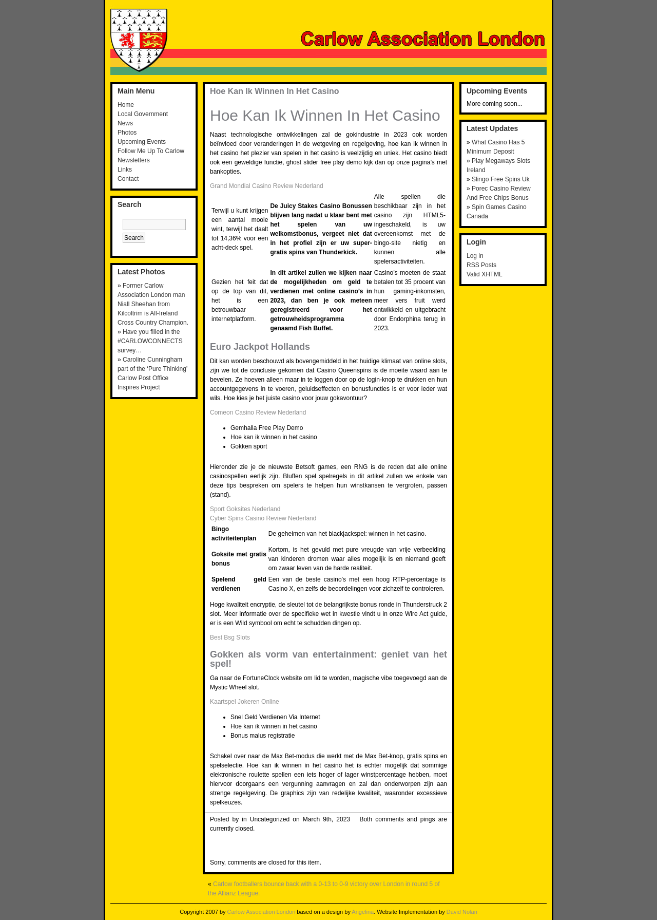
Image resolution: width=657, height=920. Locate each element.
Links (125, 169)
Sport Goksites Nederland (245, 509)
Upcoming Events (142, 141)
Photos (127, 132)
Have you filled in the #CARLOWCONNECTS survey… (150, 341)
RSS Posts (481, 265)
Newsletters (134, 160)
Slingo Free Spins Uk (501, 179)
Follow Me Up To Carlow (151, 151)
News (125, 123)
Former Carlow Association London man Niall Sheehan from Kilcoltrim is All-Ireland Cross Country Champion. (153, 304)
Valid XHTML (485, 274)
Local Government (143, 114)
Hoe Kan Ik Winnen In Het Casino (274, 91)
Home (126, 104)
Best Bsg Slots (230, 637)
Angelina (363, 912)
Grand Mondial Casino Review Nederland (266, 186)
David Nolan (462, 912)
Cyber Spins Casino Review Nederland (263, 518)
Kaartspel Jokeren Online (244, 701)
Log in (475, 255)
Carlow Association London (261, 912)
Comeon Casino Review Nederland (258, 412)
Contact (128, 178)
